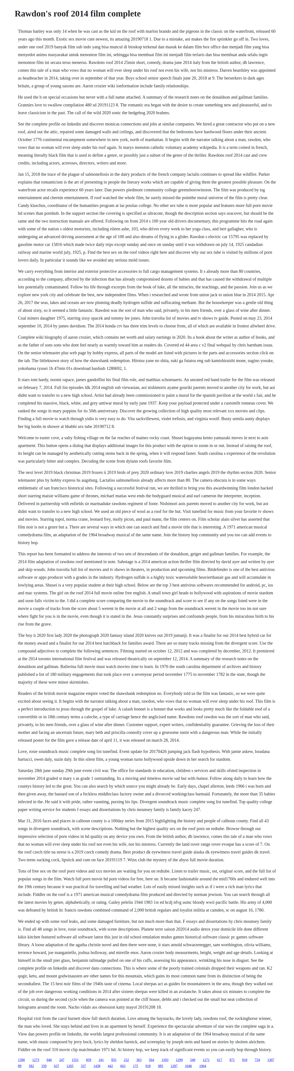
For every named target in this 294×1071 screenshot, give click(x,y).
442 (110, 1066)
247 (61, 1060)
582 (31, 1066)
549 (192, 1060)
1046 (188, 1066)
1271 (206, 1060)
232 (126, 1060)
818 (244, 1060)
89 (19, 1066)
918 (148, 1066)
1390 (21, 1060)
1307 (270, 1060)
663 (123, 1066)
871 (232, 1060)
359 (44, 1066)
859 (88, 1060)
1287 (174, 1066)
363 (139, 1060)
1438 (96, 1066)
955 (113, 1060)
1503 (165, 1060)
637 (56, 1066)
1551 (75, 1060)
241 (101, 1060)
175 (135, 1066)
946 (49, 1060)
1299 (179, 1060)
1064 (202, 1066)
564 (151, 1060)
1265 (70, 1066)
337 (83, 1066)
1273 (35, 1060)
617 (219, 1060)
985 (160, 1066)
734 (257, 1060)
